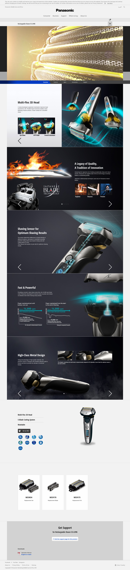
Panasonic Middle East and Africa (14, 7)
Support (85, 82)
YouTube (15, 562)
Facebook (7, 562)
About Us (7, 565)
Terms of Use (25, 565)
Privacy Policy (16, 565)
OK (105, 3)
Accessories (75, 82)
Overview (45, 82)
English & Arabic (26, 554)
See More (109, 3)
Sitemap (34, 565)
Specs (65, 82)
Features (56, 82)
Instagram (21, 562)
